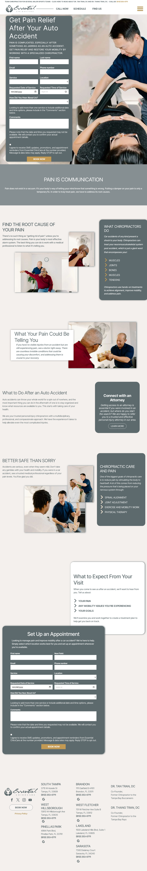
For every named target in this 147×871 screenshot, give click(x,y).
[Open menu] (140, 9)
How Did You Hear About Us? (23, 97)
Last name (45, 57)
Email (12, 67)
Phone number (47, 67)
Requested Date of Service (22, 87)
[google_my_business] (43, 799)
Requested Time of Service (53, 87)
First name (14, 57)
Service (13, 77)
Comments (14, 117)
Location (44, 77)
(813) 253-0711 (122, 2)
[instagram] (24, 800)
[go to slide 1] (117, 429)
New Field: (59, 653)
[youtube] (30, 800)
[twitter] (18, 800)
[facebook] (11, 800)
